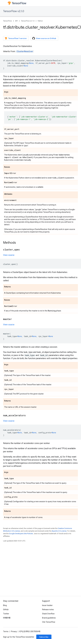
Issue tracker (47, 605)
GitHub (6, 609)
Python (40, 21)
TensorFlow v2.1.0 (13, 11)
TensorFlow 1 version (16, 38)
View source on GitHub (44, 38)
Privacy (14, 631)
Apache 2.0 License (59, 531)
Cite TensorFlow (48, 622)
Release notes (48, 609)
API (16, 21)
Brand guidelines (49, 618)
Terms (5, 631)
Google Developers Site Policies (21, 534)
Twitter (6, 614)
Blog (5, 605)
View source (8, 255)
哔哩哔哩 (6, 618)
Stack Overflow (48, 614)
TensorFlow (7, 21)
